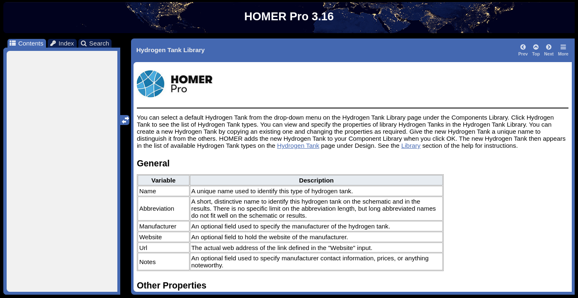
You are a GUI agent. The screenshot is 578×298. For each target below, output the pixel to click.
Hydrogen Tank (298, 145)
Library (410, 145)
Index (61, 43)
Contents (26, 43)
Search (94, 43)
